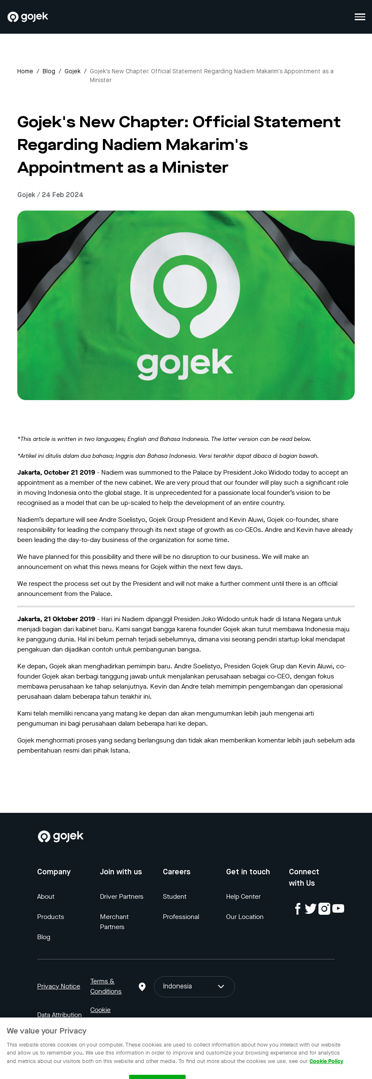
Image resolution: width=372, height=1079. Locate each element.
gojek (73, 72)
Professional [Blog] (181, 916)
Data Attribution (59, 1014)
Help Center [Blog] (243, 896)
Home (25, 72)
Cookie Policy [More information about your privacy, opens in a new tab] (326, 1067)
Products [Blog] (50, 916)
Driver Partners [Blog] (121, 896)
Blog (49, 72)
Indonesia (194, 987)
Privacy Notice (58, 986)
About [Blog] (45, 896)
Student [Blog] (174, 896)
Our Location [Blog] (245, 916)
